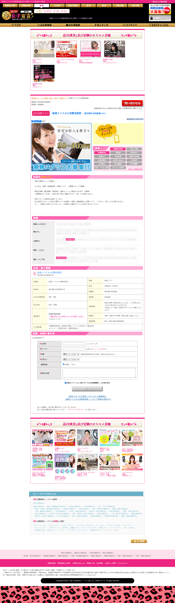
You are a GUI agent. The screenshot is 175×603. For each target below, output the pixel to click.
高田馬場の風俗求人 (111, 518)
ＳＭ (124, 530)
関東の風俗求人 (63, 558)
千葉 (57, 11)
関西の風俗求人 (109, 558)
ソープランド (128, 527)
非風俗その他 (40, 532)
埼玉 (65, 11)
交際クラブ (108, 281)
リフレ (61, 532)
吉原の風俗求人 (84, 511)
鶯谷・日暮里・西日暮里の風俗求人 (48, 511)
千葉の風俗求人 (95, 555)
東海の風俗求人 (96, 558)
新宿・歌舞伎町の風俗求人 (56, 508)
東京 (40, 11)
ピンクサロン (100, 527)
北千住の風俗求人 (63, 518)
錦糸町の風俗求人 (69, 511)
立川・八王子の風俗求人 (106, 508)
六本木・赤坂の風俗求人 (78, 513)
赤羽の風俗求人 (102, 516)
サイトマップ (122, 565)
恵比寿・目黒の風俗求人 (98, 513)
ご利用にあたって (78, 565)
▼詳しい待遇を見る (135, 169)
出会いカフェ (52, 532)
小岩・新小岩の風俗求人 (120, 516)
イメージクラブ (115, 530)
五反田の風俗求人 (75, 508)
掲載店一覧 (91, 565)
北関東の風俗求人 (49, 558)
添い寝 (131, 530)
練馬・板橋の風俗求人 (129, 518)
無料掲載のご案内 (63, 565)
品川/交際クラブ (41, 113)
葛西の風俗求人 (96, 518)
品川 (43, 121)
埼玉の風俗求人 (108, 555)
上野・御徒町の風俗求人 (44, 513)
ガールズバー (83, 532)
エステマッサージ (67, 527)
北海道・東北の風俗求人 (32, 558)
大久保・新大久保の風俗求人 (59, 516)
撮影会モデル (96, 532)
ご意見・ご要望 (110, 565)
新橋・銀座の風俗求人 (120, 511)
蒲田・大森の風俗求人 (131, 513)
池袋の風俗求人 (38, 508)
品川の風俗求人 (40, 516)
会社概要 (99, 565)
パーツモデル (71, 532)
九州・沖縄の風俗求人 (144, 558)
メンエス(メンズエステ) (84, 527)
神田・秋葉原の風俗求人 (101, 511)
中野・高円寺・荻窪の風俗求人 (83, 516)
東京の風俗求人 (38, 505)
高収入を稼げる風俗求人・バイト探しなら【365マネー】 (84, 583)
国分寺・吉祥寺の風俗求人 (44, 518)
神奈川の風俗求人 (80, 555)
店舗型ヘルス (74, 530)
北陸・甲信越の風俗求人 (80, 558)
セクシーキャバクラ (89, 530)
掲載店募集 (52, 565)
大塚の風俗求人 (61, 513)
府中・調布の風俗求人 (80, 518)
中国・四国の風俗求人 (125, 558)
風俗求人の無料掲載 (160, 2)
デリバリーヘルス (39, 527)
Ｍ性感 (65, 530)
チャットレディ (40, 530)
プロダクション (54, 530)
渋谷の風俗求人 (89, 508)
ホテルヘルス (53, 527)
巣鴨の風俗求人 (136, 516)
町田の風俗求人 (114, 513)
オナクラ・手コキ (114, 527)
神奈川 (48, 11)
